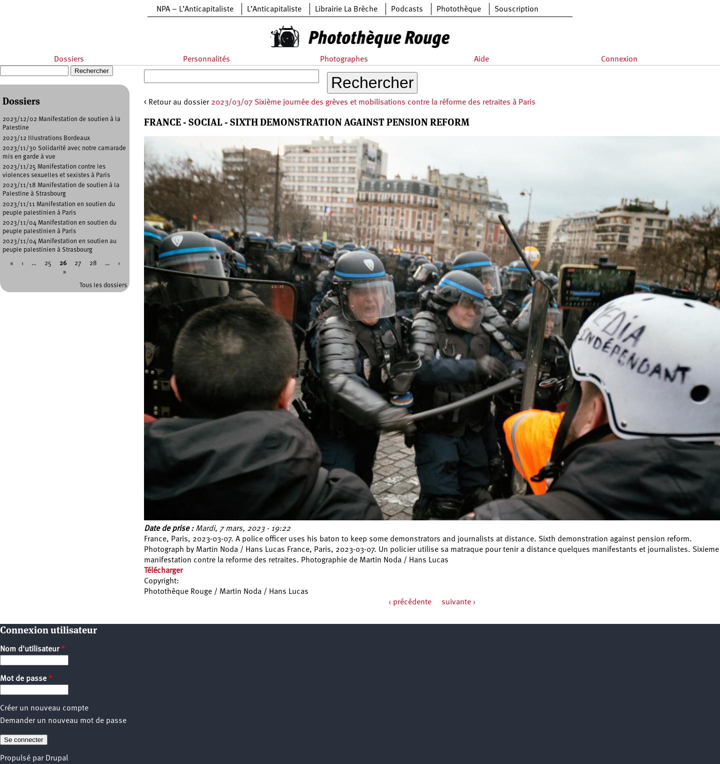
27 (78, 263)
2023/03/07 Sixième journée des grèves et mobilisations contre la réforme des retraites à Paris (373, 103)
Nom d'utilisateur (32, 649)
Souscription (516, 10)
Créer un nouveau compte (44, 708)
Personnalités (206, 60)
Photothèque (458, 10)
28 (93, 263)
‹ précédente (410, 602)
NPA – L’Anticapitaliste (195, 10)
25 (48, 263)
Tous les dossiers (103, 285)
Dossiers (69, 60)
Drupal (57, 758)
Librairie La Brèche (346, 10)
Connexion (619, 60)
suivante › (459, 602)
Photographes (344, 60)
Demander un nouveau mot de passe (63, 721)
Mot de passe (26, 679)
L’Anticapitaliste (274, 10)
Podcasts (407, 10)
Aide (481, 60)
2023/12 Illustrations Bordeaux (46, 138)
